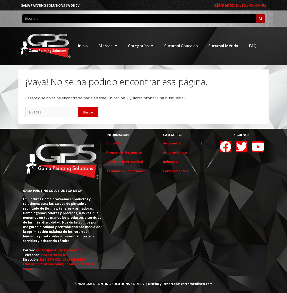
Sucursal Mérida (223, 45)
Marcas (107, 45)
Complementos (175, 171)
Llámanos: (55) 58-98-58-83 (240, 5)
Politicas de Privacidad (124, 161)
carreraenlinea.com (197, 284)
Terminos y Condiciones (125, 171)
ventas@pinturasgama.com (58, 250)
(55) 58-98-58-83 (54, 255)
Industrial (171, 161)
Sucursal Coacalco (181, 45)
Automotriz (172, 143)
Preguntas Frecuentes (124, 152)
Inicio (83, 45)
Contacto (113, 143)
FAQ (253, 45)
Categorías (141, 45)
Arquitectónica (175, 152)
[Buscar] (260, 18)
